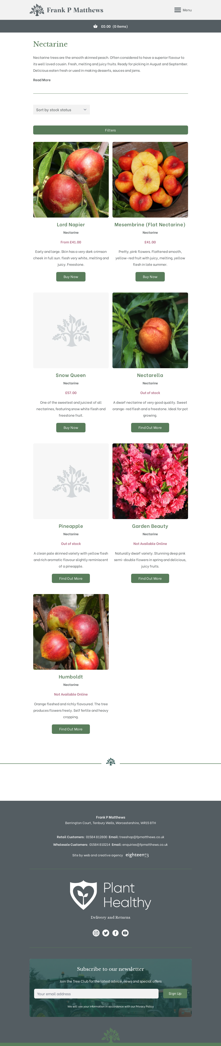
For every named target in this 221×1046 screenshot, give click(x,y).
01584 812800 (96, 836)
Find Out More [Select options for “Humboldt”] (71, 728)
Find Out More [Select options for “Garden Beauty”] (150, 578)
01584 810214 (99, 844)
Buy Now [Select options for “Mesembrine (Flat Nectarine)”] (150, 276)
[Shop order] (61, 109)
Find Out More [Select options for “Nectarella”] (150, 427)
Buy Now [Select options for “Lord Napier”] (71, 276)
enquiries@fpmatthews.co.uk (140, 844)
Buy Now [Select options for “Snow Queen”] (71, 427)
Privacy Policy (145, 1006)
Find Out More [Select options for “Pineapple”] (71, 578)
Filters (110, 129)
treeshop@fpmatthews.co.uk (136, 836)
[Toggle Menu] (183, 10)
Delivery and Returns (110, 917)
